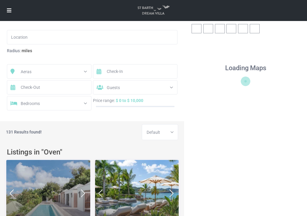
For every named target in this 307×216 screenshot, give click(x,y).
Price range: (104, 100)
